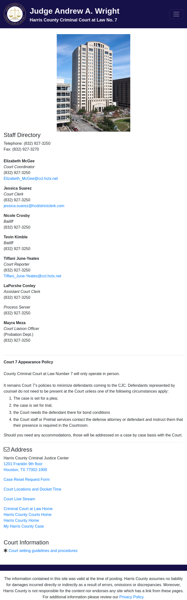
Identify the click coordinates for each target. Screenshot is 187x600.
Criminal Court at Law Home (28, 509)
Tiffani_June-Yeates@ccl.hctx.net (32, 276)
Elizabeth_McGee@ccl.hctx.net (31, 178)
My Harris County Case (24, 526)
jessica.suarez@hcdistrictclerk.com (34, 206)
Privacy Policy (131, 597)
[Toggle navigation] (176, 14)
